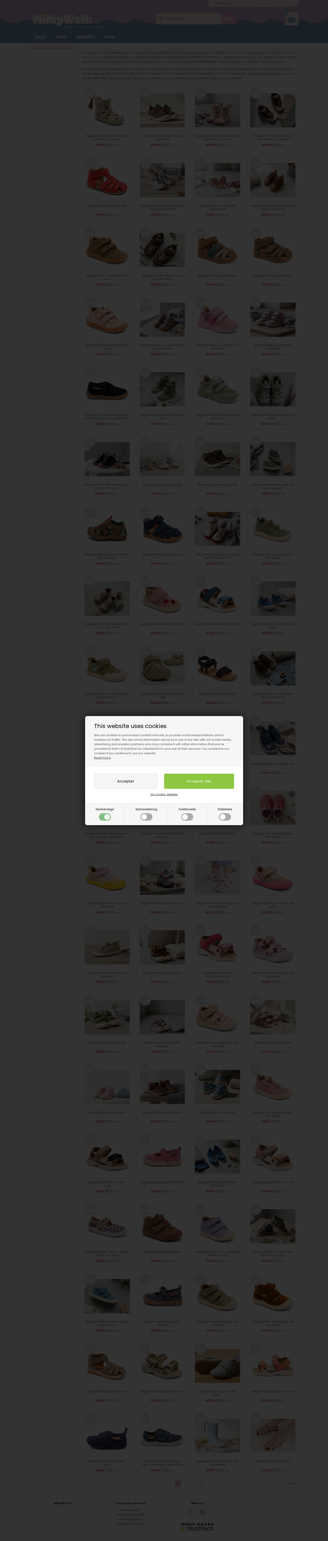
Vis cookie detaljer (164, 794)
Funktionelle (187, 814)
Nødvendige (105, 814)
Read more (102, 758)
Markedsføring (146, 814)
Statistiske (225, 814)
